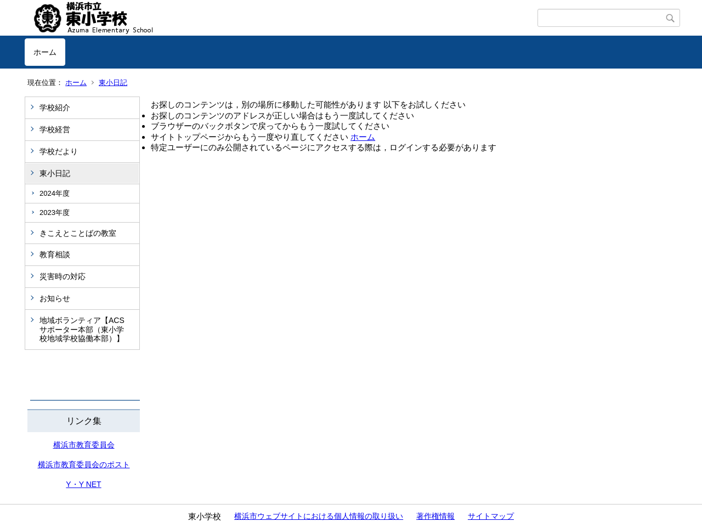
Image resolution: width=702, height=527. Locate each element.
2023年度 (54, 212)
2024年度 (54, 193)
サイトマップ (491, 516)
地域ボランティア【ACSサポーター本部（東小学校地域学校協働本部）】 (81, 329)
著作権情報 (435, 516)
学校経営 (54, 129)
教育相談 (54, 254)
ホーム (44, 52)
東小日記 (113, 82)
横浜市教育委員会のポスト (84, 464)
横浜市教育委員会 (84, 444)
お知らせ (54, 298)
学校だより (58, 151)
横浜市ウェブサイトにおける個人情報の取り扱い (318, 516)
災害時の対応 (62, 276)
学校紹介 (54, 107)
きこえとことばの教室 (77, 233)
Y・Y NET (83, 484)
